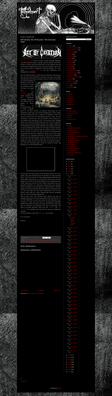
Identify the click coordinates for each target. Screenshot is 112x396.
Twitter (69, 117)
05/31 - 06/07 (73, 274)
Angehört (70, 46)
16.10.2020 (28, 240)
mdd (56, 240)
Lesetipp (70, 66)
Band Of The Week (73, 48)
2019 (69, 355)
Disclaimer (70, 100)
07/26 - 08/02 (73, 251)
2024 (69, 164)
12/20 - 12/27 (73, 175)
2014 (69, 367)
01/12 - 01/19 (73, 347)
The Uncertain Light (40, 241)
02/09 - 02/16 (73, 331)
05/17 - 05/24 (73, 281)
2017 (69, 360)
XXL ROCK (71, 155)
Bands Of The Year (73, 50)
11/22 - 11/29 (73, 187)
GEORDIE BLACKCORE (74, 128)
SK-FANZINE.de (72, 146)
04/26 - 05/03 (73, 289)
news (69, 85)
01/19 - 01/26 (73, 343)
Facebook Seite (72, 111)
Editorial (70, 54)
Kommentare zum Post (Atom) (35, 293)
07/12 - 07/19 (73, 254)
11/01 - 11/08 (73, 195)
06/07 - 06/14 (73, 270)
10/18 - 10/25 (73, 202)
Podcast (70, 115)
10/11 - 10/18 (73, 206)
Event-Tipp (71, 56)
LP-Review (71, 64)
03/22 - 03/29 (73, 308)
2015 (69, 364)
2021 (69, 171)
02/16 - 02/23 (73, 327)
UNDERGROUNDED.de (74, 153)
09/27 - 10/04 (73, 214)
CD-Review (52, 240)
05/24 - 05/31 (73, 277)
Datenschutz (71, 104)
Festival (70, 58)
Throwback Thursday (73, 77)
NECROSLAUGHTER (74, 140)
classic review (71, 81)
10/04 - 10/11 (73, 210)
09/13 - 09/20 (73, 228)
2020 (32, 240)
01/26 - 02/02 (73, 339)
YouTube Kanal (72, 119)
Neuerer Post (24, 290)
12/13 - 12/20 (73, 179)
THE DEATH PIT (72, 151)
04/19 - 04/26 (73, 293)
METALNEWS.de (72, 138)
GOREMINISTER (72, 130)
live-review (70, 83)
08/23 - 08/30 (73, 239)
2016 (69, 362)
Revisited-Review (72, 70)
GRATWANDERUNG (73, 132)
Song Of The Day (72, 72)
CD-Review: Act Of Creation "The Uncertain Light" (72, 221)
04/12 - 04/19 (73, 297)
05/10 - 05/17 (73, 285)
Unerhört (70, 79)
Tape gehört (71, 75)
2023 (69, 166)
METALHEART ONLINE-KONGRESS (78, 136)
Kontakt (70, 102)
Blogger (59, 388)
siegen (33, 241)
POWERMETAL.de (73, 142)
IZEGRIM (23, 94)
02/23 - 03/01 (73, 323)
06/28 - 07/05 (73, 262)
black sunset (45, 240)
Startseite (41, 290)
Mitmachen (71, 98)
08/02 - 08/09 (73, 247)
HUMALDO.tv (71, 134)
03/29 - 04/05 (73, 304)
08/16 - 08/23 (73, 243)
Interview (70, 62)
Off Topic (70, 68)
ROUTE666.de (72, 144)
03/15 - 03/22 (73, 312)
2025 (69, 161)
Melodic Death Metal (26, 241)
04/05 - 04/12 (73, 300)
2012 (69, 371)
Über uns (70, 96)
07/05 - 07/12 (73, 258)
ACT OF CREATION (27, 60)
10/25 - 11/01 (73, 198)
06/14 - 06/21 (73, 266)
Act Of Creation (38, 240)
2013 (69, 369)
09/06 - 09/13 (73, 231)
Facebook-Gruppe (73, 113)
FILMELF (70, 126)
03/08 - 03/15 (73, 316)
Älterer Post (57, 290)
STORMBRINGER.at (73, 148)
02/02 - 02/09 (73, 335)
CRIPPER (51, 207)
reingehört (70, 87)
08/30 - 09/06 (73, 235)
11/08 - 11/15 (73, 191)
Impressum (24, 381)
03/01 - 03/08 (73, 320)
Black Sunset (42, 213)
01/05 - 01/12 (73, 350)
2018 (69, 357)
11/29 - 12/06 (73, 183)
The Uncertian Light (32, 70)
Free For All (71, 60)
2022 (69, 168)
